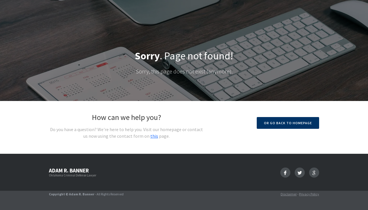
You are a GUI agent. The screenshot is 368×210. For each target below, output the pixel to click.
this (154, 136)
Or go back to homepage (288, 123)
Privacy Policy (309, 194)
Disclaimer (289, 194)
